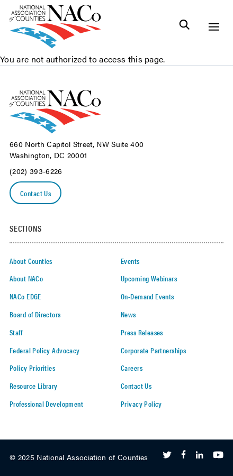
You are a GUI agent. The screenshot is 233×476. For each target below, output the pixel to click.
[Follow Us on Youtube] (218, 455)
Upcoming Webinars (149, 278)
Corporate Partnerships (153, 350)
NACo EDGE (25, 296)
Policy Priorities (32, 367)
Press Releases (142, 332)
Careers (131, 367)
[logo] (55, 45)
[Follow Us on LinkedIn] (199, 455)
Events (130, 260)
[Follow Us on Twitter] (167, 455)
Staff (16, 332)
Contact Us (35, 193)
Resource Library (34, 385)
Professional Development (46, 403)
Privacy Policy (141, 403)
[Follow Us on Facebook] (183, 455)
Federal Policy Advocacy (45, 350)
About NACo (26, 278)
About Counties (31, 260)
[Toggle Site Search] (184, 27)
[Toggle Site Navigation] (213, 27)
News (128, 314)
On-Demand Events (147, 296)
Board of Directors (35, 314)
